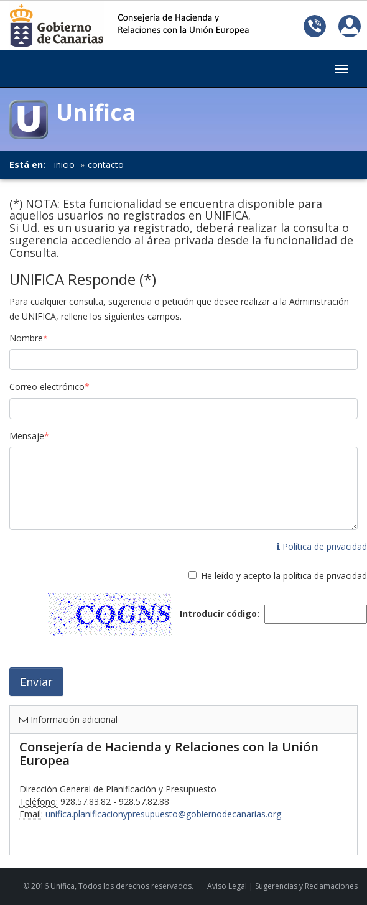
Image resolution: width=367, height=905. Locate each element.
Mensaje (29, 436)
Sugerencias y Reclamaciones (306, 886)
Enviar (36, 681)
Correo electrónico (49, 386)
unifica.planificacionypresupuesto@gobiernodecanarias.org (163, 814)
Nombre (28, 338)
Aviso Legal (227, 886)
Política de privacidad (322, 546)
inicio (64, 164)
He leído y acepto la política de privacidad (284, 576)
